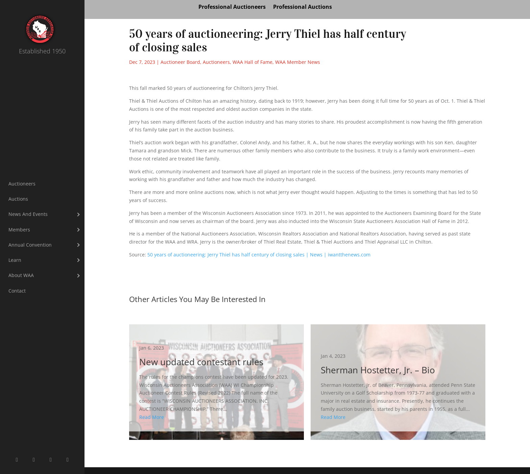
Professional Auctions (302, 7)
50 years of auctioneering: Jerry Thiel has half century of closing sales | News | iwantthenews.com (258, 254)
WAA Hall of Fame (252, 62)
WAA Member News (297, 62)
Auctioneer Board (180, 62)
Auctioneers (216, 62)
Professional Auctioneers (232, 7)
